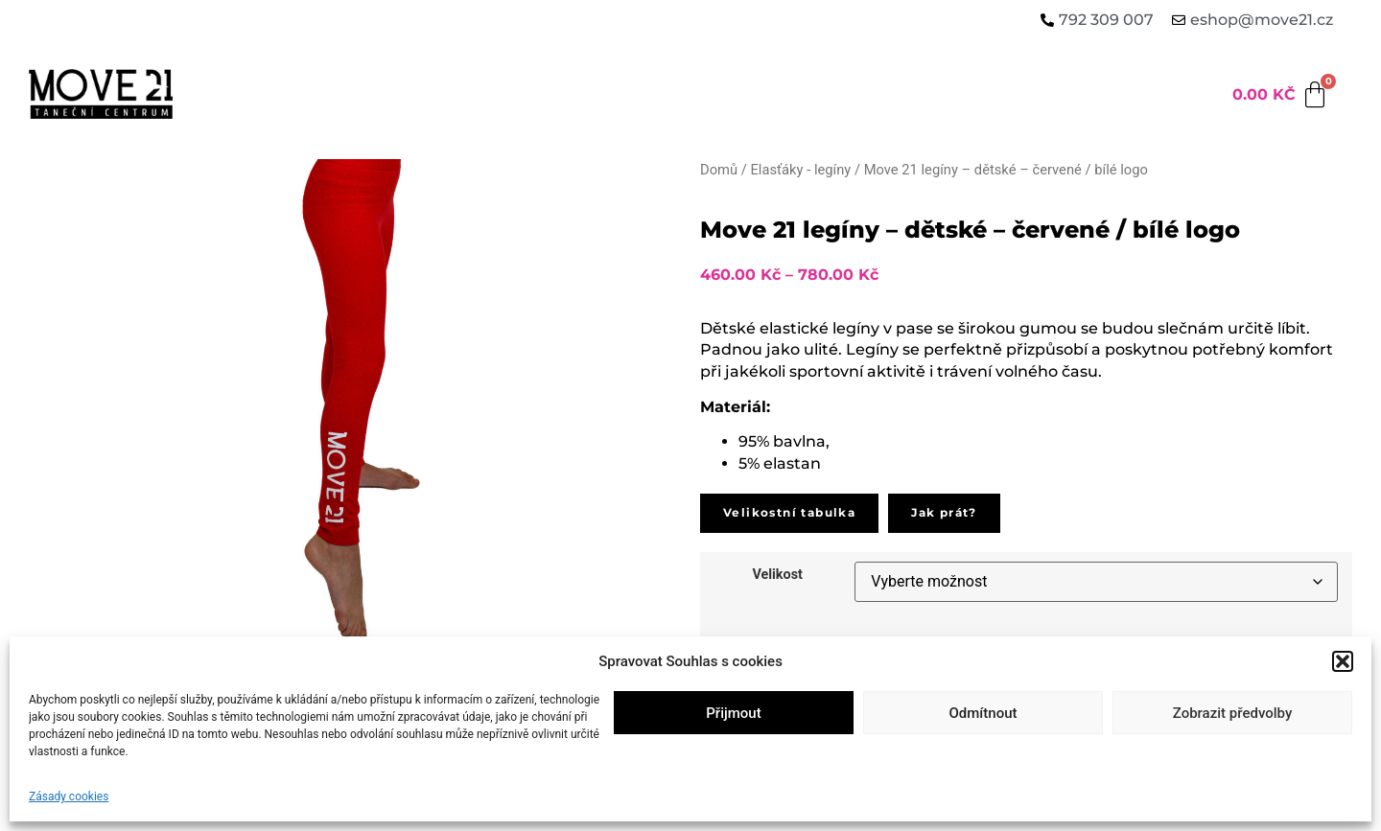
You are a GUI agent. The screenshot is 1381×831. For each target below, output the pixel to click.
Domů (718, 169)
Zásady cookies (68, 796)
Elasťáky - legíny (800, 169)
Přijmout (733, 713)
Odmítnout (983, 713)
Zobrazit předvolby (1233, 713)
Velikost (777, 575)
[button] (1342, 661)
